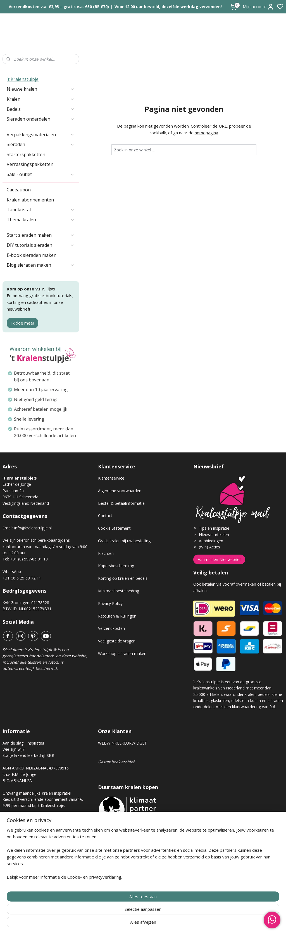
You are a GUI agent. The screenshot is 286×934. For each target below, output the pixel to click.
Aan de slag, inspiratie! (23, 743)
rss (174, 924)
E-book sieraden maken (31, 255)
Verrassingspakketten (30, 164)
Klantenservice (111, 478)
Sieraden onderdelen (41, 119)
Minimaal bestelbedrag (118, 590)
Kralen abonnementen (30, 200)
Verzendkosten (111, 628)
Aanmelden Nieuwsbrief (219, 559)
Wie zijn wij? (13, 749)
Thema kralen (41, 220)
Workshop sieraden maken (122, 653)
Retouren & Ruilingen (117, 616)
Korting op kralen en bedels (122, 578)
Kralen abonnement (25, 824)
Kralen (41, 99)
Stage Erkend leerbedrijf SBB (28, 755)
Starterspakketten (26, 154)
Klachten (106, 553)
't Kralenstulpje (23, 79)
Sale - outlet (41, 174)
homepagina (206, 132)
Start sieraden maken (41, 235)
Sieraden (41, 144)
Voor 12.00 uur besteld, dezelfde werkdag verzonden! (168, 6)
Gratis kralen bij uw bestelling (124, 540)
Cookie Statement (114, 528)
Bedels (41, 109)
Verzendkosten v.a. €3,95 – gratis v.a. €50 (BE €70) (59, 6)
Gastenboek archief (116, 761)
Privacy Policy (110, 603)
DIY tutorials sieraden (41, 245)
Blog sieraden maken (41, 265)
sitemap (163, 924)
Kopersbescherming (116, 565)
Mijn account (258, 6)
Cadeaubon (19, 190)
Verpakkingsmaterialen (41, 135)
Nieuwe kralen (41, 89)
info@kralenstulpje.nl (33, 528)
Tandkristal (41, 209)
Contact (105, 515)
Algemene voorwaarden (119, 490)
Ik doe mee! (22, 323)
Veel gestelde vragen (116, 641)
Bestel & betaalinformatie (121, 503)
